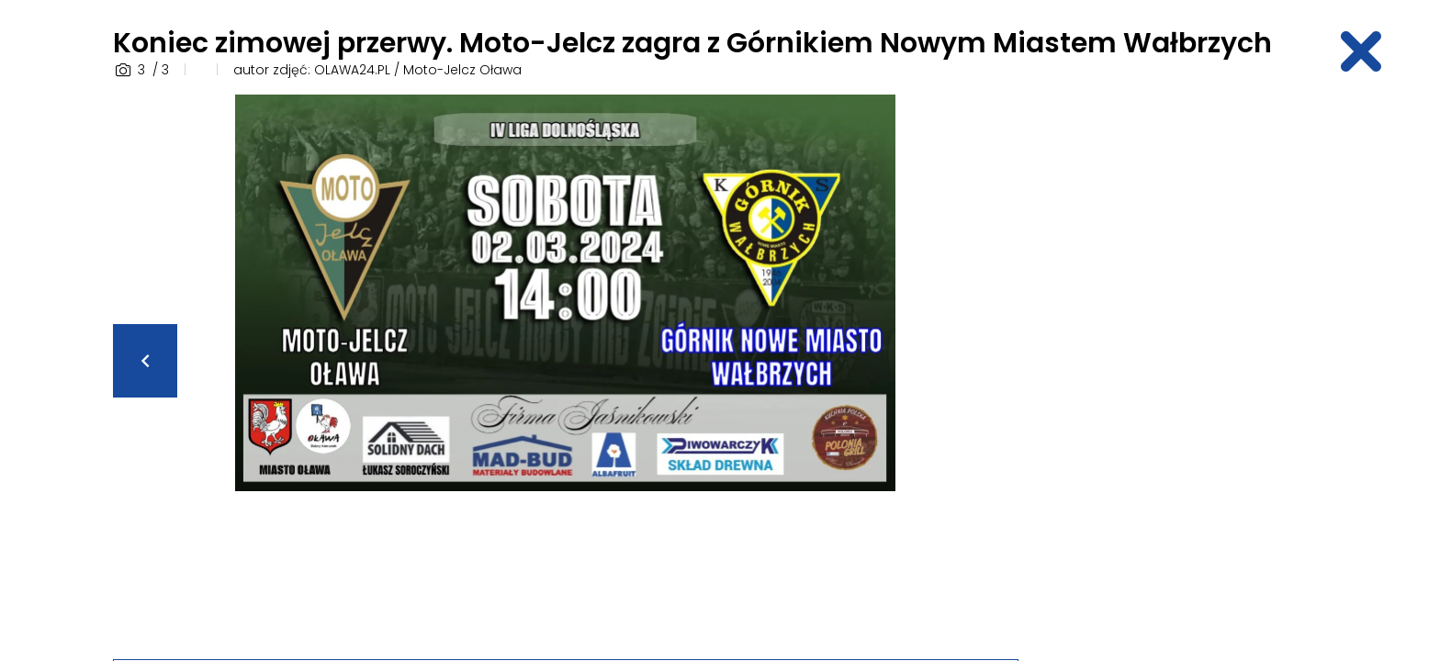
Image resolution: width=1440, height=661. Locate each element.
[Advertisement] (1184, 370)
